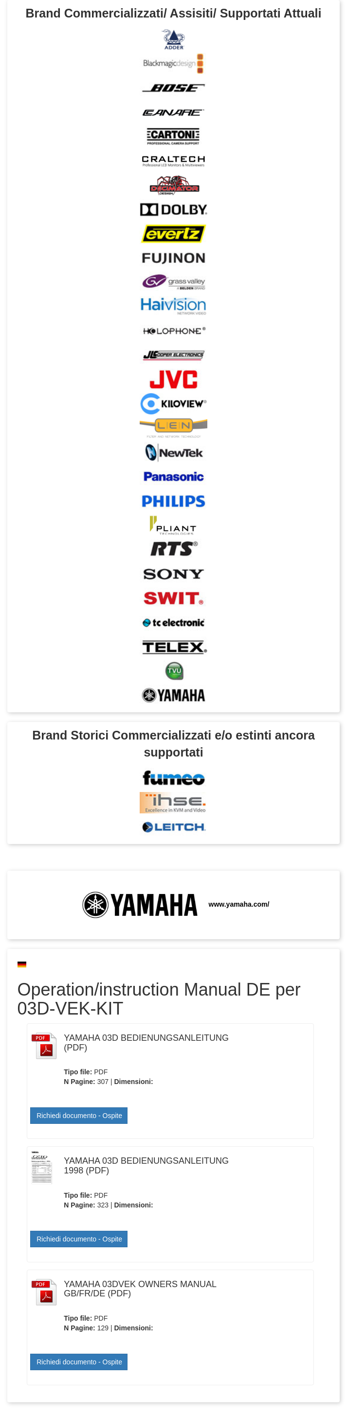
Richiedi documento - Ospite (79, 1115)
